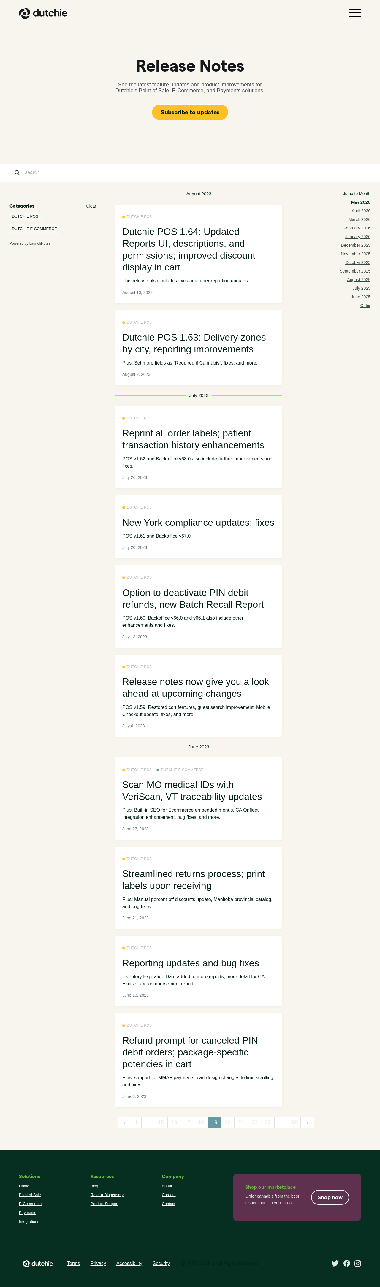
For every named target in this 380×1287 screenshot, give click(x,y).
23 (268, 1122)
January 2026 (357, 236)
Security (161, 1263)
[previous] (124, 1123)
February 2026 (356, 228)
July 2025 (361, 288)
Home (24, 1186)
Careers (168, 1195)
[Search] (54, 172)
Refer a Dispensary (107, 1195)
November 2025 (355, 253)
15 (161, 1122)
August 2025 (358, 279)
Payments (27, 1212)
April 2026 (361, 210)
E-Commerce (30, 1203)
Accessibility (129, 1263)
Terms (73, 1263)
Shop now (330, 1197)
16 (174, 1122)
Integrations (29, 1221)
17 (188, 1122)
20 (228, 1122)
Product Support (104, 1203)
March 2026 (359, 219)
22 (254, 1122)
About (167, 1186)
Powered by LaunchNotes (30, 243)
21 (241, 1122)
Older (365, 305)
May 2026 (360, 202)
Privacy (98, 1263)
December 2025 (355, 245)
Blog (94, 1186)
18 (201, 1122)
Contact (168, 1203)
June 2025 (360, 297)
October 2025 (357, 262)
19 (214, 1122)
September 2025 (355, 271)
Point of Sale (30, 1195)
